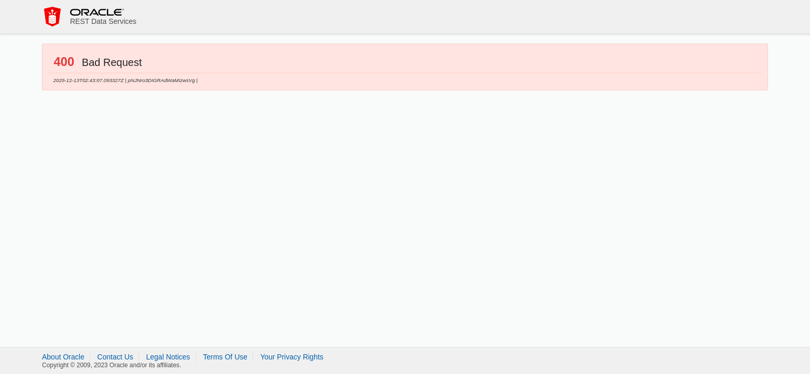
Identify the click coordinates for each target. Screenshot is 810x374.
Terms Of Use (225, 357)
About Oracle (63, 357)
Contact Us (115, 357)
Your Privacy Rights (292, 357)
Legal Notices (168, 357)
